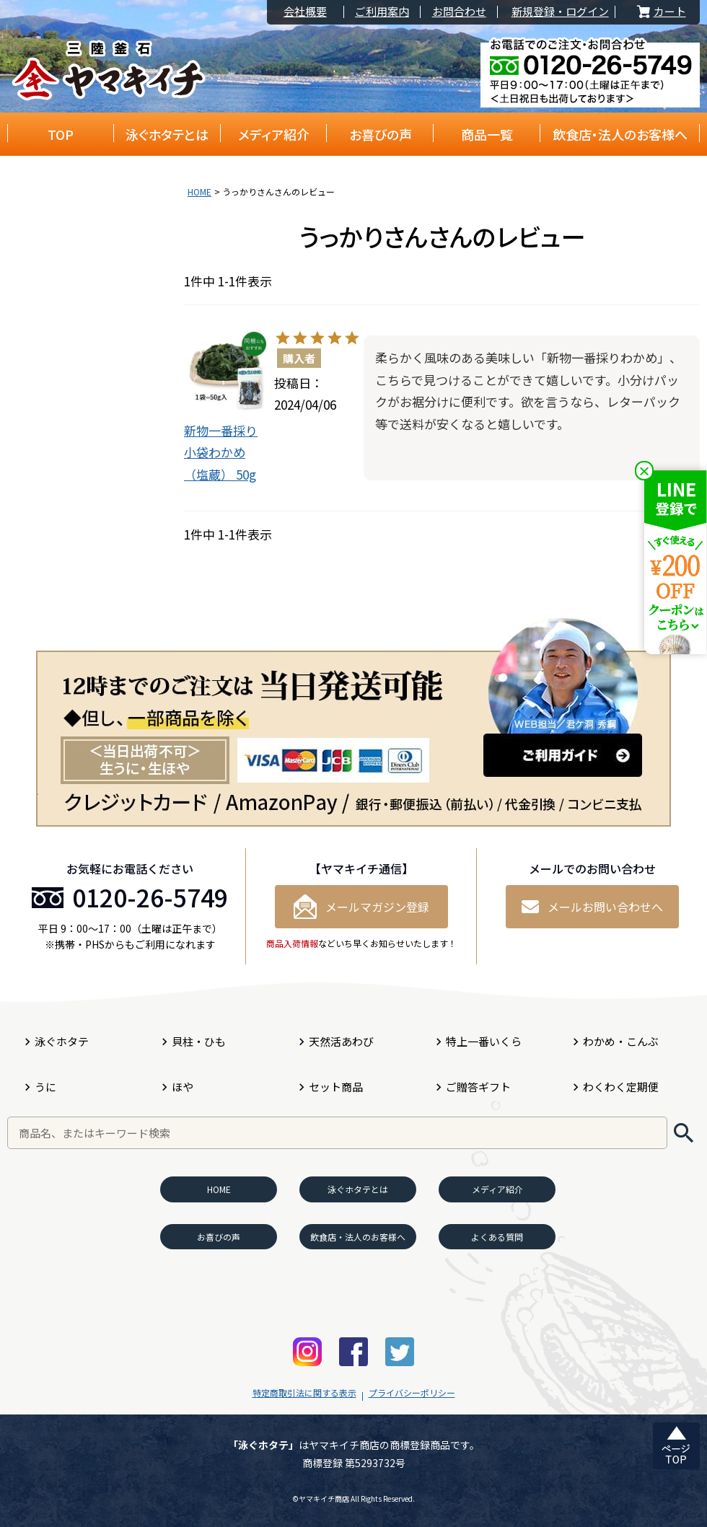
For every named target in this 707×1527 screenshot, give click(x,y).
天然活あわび (341, 1041)
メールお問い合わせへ (592, 906)
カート (660, 12)
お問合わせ (459, 12)
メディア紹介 (273, 134)
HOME (199, 191)
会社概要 (305, 12)
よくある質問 (497, 1237)
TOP (61, 134)
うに (45, 1086)
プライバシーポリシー (412, 1392)
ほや (182, 1086)
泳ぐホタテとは (167, 134)
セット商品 (336, 1086)
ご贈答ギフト (478, 1086)
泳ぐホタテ (62, 1041)
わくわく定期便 (621, 1086)
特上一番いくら (484, 1041)
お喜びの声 (380, 134)
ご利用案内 (382, 12)
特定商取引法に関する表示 (304, 1392)
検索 (683, 1133)
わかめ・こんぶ (621, 1041)
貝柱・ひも (199, 1041)
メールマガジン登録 (361, 906)
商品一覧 (487, 134)
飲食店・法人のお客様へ (620, 134)
